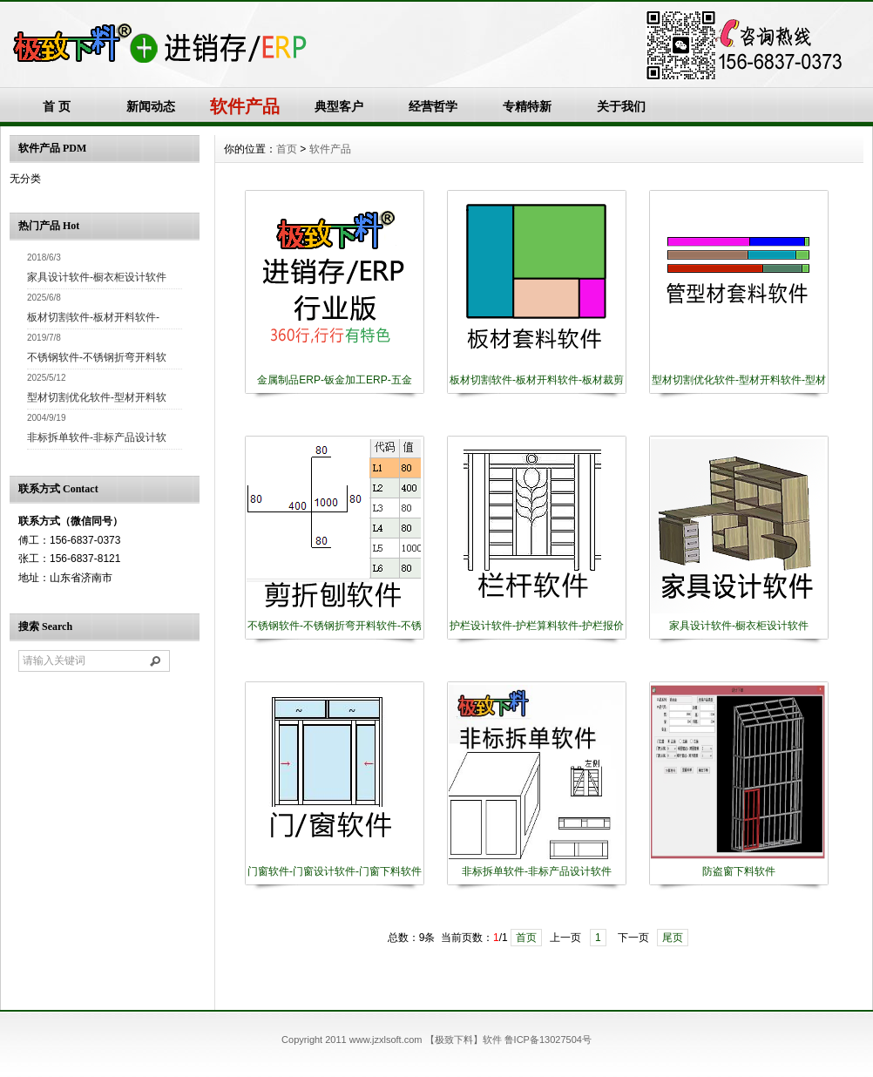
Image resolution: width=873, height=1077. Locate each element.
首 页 (57, 106)
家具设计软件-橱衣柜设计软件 (96, 277)
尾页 (672, 937)
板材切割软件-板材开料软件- (93, 317)
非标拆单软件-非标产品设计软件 (537, 871)
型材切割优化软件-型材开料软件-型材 (739, 380)
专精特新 (527, 106)
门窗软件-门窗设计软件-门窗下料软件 (334, 871)
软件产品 (330, 149)
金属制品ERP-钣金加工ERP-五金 (334, 380)
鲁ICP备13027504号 (548, 1039)
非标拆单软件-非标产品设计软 (96, 437)
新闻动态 (150, 106)
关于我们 (621, 106)
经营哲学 (433, 106)
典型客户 (339, 106)
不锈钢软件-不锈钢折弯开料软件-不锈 (334, 626)
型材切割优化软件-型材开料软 (96, 397)
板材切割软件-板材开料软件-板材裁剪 (537, 380)
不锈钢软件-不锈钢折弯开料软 (96, 357)
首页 (286, 149)
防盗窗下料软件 (738, 871)
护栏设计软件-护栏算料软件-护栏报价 (537, 626)
